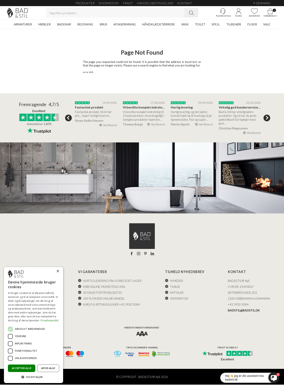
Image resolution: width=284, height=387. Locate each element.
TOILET (200, 26)
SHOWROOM (109, 3)
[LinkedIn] (152, 256)
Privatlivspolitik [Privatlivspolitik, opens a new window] (49, 320)
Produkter (85, 3)
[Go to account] (232, 14)
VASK (185, 26)
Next (266, 120)
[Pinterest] (145, 256)
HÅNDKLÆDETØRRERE (158, 26)
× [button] (57, 271)
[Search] (191, 14)
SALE (266, 26)
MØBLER (44, 26)
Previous (68, 120)
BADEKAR (64, 26)
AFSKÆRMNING (124, 26)
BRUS (103, 26)
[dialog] (33, 325)
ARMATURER (23, 26)
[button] (33, 377)
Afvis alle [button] (48, 368)
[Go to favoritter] (247, 14)
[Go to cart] (263, 14)
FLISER (252, 26)
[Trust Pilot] (212, 356)
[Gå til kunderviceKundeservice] (216, 14)
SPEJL (216, 26)
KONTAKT (184, 3)
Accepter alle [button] (21, 368)
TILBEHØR (233, 26)
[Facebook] (131, 256)
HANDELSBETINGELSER (155, 3)
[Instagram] (138, 256)
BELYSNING (85, 26)
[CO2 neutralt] (161, 356)
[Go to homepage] (25, 14)
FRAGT (128, 3)
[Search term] (115, 14)
